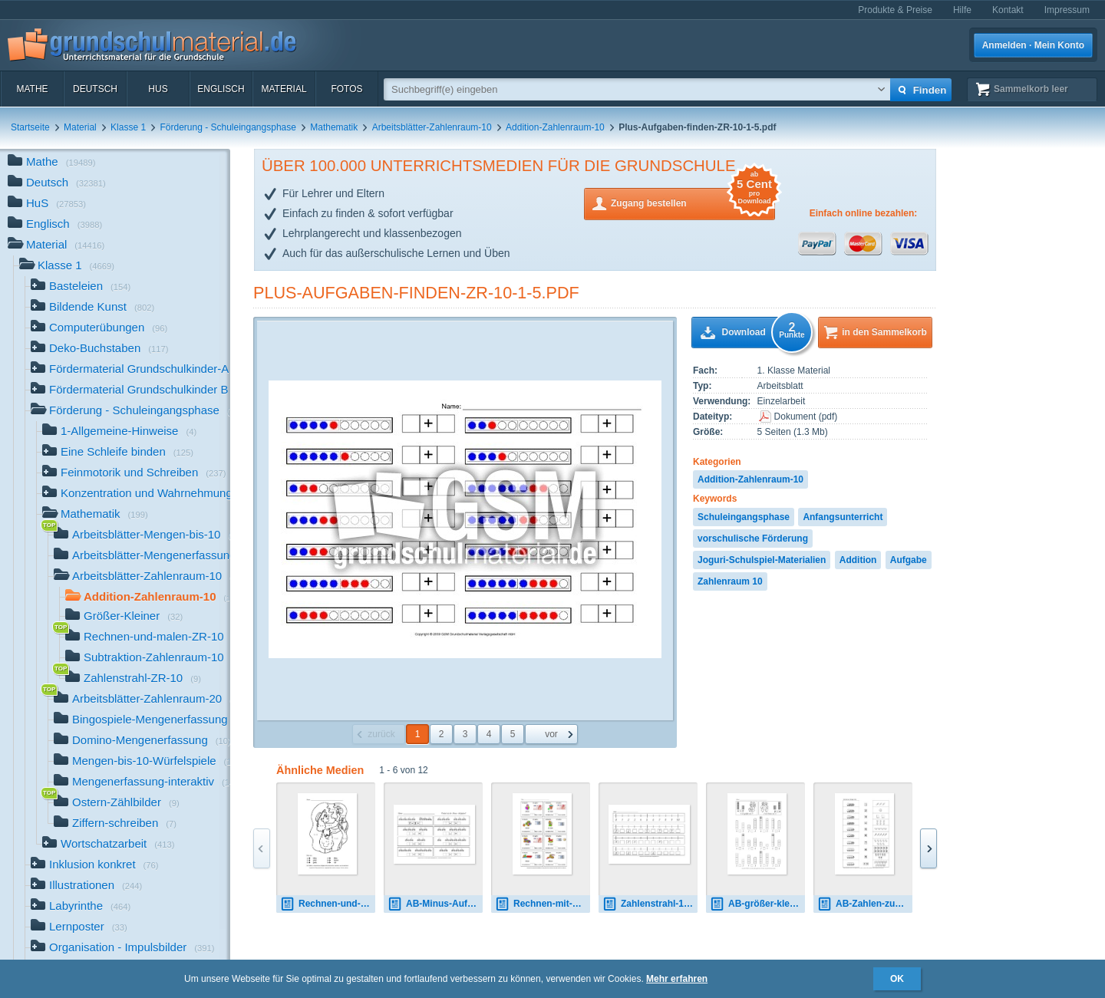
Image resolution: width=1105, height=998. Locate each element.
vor (551, 734)
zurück (381, 734)
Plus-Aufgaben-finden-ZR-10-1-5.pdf (416, 292)
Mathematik (334, 127)
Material (283, 89)
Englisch (220, 89)
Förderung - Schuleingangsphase (227, 127)
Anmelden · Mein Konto (1033, 45)
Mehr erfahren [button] (677, 978)
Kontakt (1008, 10)
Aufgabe (908, 560)
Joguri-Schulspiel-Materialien (762, 560)
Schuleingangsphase (744, 517)
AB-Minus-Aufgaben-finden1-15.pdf (435, 904)
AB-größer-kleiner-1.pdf (757, 904)
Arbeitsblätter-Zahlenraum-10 (432, 127)
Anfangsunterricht (842, 517)
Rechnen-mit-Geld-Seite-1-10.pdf (542, 904)
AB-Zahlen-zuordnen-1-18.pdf (864, 904)
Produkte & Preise (895, 10)
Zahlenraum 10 (730, 581)
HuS (157, 89)
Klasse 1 (128, 127)
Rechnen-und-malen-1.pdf (327, 904)
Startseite (30, 127)
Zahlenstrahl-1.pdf (650, 904)
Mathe (32, 89)
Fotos (346, 89)
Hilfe (962, 10)
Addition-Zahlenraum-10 (555, 127)
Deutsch (95, 89)
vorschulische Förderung (753, 538)
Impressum (1067, 10)
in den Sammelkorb (884, 332)
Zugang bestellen (693, 202)
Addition (858, 560)
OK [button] (897, 978)
